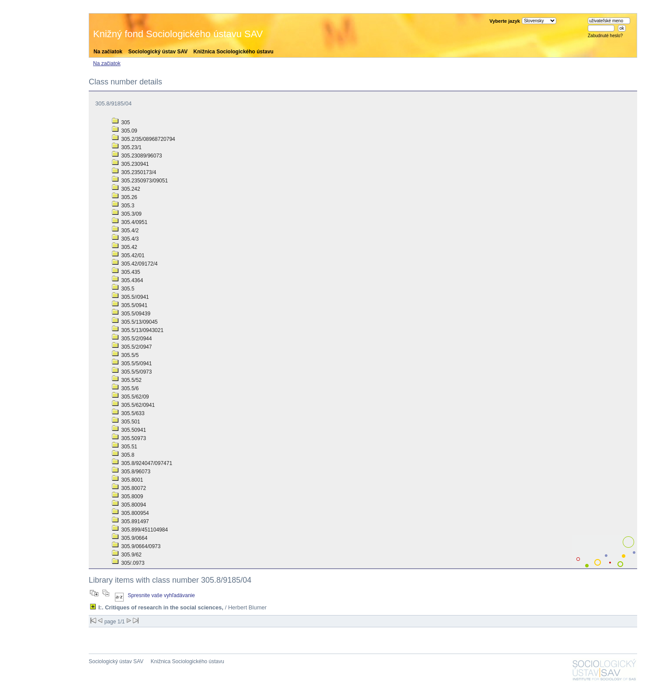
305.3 (123, 206)
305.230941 (130, 164)
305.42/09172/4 (135, 264)
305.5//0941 (130, 297)
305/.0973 (128, 563)
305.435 (126, 272)
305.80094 (129, 505)
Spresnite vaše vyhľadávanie (161, 595)
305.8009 (127, 496)
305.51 (124, 447)
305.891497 (130, 521)
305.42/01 (128, 255)
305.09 (124, 131)
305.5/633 (128, 413)
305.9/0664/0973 (136, 546)
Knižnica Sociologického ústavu (234, 52)
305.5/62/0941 (133, 405)
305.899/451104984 (140, 530)
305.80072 (129, 488)
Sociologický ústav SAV (157, 52)
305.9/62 (127, 555)
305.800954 (130, 513)
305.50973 (129, 438)
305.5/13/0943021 (137, 330)
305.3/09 (127, 214)
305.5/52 (127, 380)
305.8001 (127, 480)
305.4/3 (125, 239)
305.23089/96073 (137, 156)
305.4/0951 (129, 222)
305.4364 (127, 280)
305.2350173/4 (134, 172)
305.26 (124, 197)
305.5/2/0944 (132, 339)
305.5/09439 (131, 314)
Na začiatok (108, 52)
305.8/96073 (131, 472)
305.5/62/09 (130, 397)
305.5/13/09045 (135, 322)
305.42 (124, 247)
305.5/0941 (129, 305)
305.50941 (129, 430)
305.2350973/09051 (140, 181)
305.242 (126, 189)
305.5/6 (125, 388)
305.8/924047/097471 (142, 463)
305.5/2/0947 (132, 347)
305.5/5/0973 (132, 372)
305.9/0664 (129, 538)
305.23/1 (127, 147)
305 (121, 122)
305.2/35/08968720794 (143, 139)
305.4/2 (125, 230)
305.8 (123, 455)
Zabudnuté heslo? (605, 35)
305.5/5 (125, 355)
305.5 (123, 289)
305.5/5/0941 (132, 363)
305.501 (126, 422)
